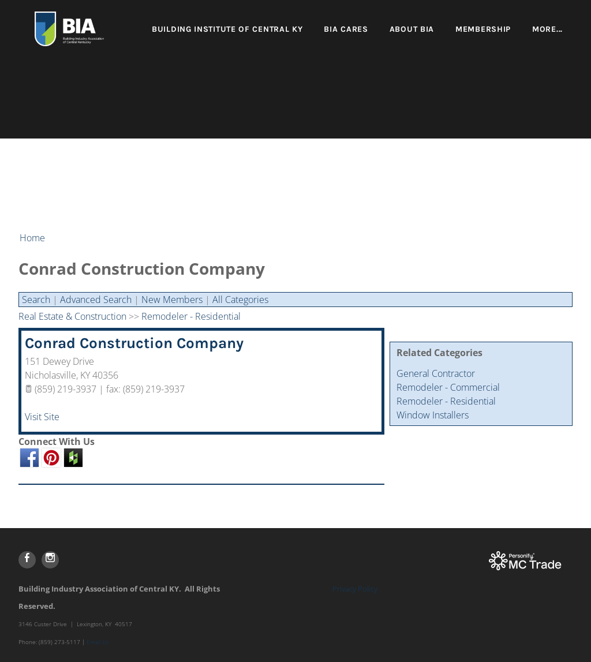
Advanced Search (96, 299)
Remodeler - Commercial (448, 387)
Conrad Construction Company (134, 343)
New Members (172, 299)
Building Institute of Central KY (227, 29)
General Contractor (436, 373)
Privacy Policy (354, 589)
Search (36, 299)
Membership (483, 29)
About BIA (412, 29)
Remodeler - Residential (446, 401)
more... (547, 29)
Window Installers (433, 415)
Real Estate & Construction (72, 316)
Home (32, 237)
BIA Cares (346, 29)
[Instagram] (50, 560)
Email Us (98, 642)
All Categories (240, 299)
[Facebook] (27, 560)
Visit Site (42, 416)
